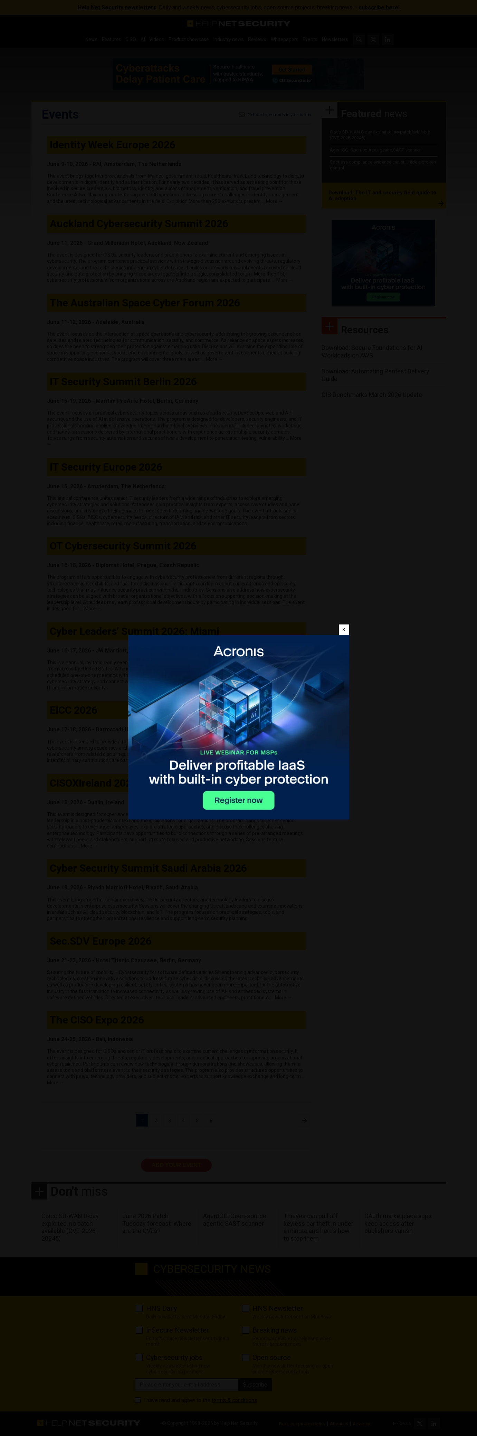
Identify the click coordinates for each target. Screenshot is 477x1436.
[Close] (344, 629)
